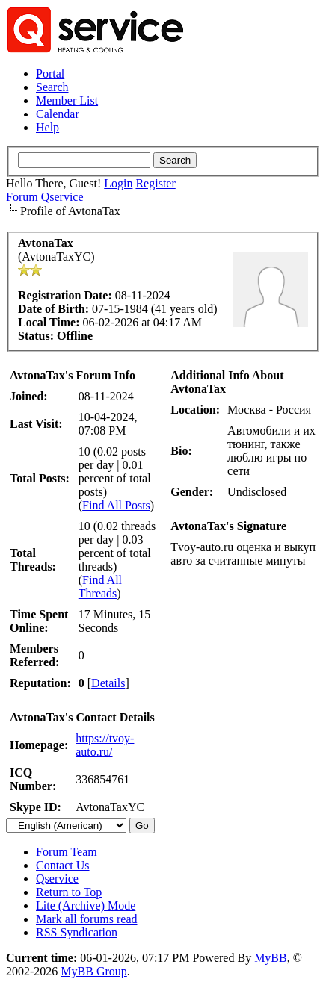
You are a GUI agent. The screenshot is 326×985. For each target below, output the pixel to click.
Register (155, 183)
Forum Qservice (45, 196)
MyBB (270, 957)
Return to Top (69, 892)
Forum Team (66, 851)
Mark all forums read (87, 919)
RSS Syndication (76, 932)
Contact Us (63, 865)
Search (52, 87)
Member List (67, 100)
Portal (50, 73)
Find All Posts (116, 505)
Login (118, 183)
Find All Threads (100, 587)
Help (47, 127)
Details (108, 683)
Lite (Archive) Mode (85, 905)
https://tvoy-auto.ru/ (105, 745)
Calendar (57, 114)
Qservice (57, 878)
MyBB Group (93, 971)
